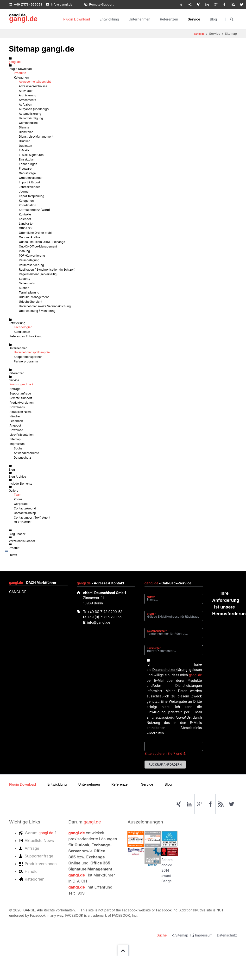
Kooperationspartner (28, 357)
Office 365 (26, 228)
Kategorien (21, 77)
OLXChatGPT (23, 522)
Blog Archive (17, 476)
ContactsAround (25, 508)
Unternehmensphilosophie (32, 352)
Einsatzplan (27, 159)
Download (16, 430)
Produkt (14, 548)
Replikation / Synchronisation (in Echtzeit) (47, 269)
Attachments (27, 100)
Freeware (25, 168)
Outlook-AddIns (29, 237)
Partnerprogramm (26, 361)
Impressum (17, 444)
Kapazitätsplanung (31, 196)
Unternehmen (139, 19)
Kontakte (25, 214)
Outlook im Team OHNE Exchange (42, 242)
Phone (18, 499)
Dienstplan (26, 132)
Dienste (24, 127)
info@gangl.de (98, 622)
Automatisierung (30, 113)
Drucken (25, 141)
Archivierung (27, 95)
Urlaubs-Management (34, 297)
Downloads (17, 407)
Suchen (231, 19)
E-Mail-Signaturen (31, 155)
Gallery (14, 490)
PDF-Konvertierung (32, 255)
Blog (213, 19)
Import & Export (29, 182)
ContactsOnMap (25, 513)
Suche (18, 448)
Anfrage (15, 389)
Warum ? (21, 384)
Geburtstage (27, 173)
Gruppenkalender (31, 178)
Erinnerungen (28, 164)
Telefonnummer (157, 630)
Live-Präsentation (22, 434)
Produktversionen (22, 402)
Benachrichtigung (31, 118)
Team (17, 494)
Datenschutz (22, 457)
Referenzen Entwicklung (26, 336)
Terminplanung (29, 292)
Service (194, 19)
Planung (24, 251)
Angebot (15, 425)
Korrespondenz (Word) (34, 210)
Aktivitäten (26, 91)
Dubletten (25, 145)
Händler (15, 416)
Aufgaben (25, 104)
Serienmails (27, 283)
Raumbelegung (29, 260)
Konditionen (22, 332)
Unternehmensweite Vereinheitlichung (45, 306)
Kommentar (154, 648)
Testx (13, 555)
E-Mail (153, 613)
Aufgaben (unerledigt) (34, 109)
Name (153, 596)
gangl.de (23, 19)
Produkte (20, 73)
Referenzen (169, 19)
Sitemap (15, 439)
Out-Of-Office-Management (38, 246)
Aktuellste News (21, 412)
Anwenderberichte (26, 453)
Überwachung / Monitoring (37, 311)
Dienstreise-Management (36, 136)
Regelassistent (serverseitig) (38, 274)
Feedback (16, 421)
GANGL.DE (17, 592)
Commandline (28, 123)
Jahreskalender (29, 187)
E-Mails (24, 150)
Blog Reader (17, 534)
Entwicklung (109, 19)
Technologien (23, 327)
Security (24, 279)
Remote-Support (21, 398)
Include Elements (20, 483)
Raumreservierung (31, 265)
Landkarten (26, 223)
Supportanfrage (20, 393)
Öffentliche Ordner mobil (35, 232)
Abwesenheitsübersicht (35, 81)
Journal (24, 191)
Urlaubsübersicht (30, 301)
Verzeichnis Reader (22, 541)
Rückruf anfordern (165, 764)
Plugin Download (76, 19)
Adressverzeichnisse (33, 86)
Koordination (27, 205)
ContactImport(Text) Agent (32, 517)
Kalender (25, 219)
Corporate (21, 504)
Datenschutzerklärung (170, 670)
